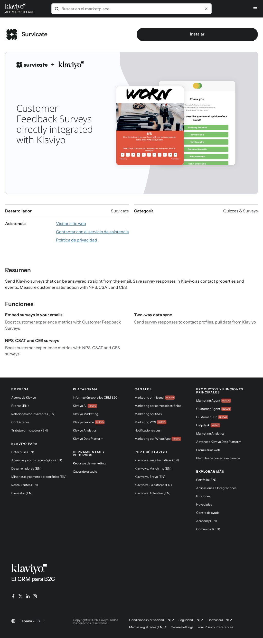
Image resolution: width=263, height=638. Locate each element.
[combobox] (131, 8)
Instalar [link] (197, 34)
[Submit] (57, 8)
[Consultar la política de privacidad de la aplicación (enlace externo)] (76, 239)
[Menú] (255, 8)
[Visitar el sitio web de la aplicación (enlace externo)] (71, 223)
